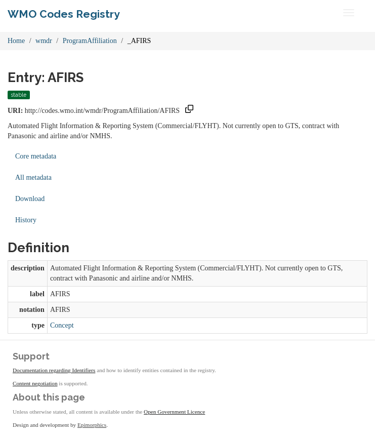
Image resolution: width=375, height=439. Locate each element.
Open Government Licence (174, 412)
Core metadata (35, 156)
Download (30, 199)
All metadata (33, 177)
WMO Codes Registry (64, 14)
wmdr (43, 41)
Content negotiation (35, 383)
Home (16, 41)
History (25, 220)
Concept (62, 325)
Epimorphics (91, 425)
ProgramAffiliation (90, 41)
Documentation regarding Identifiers (54, 370)
